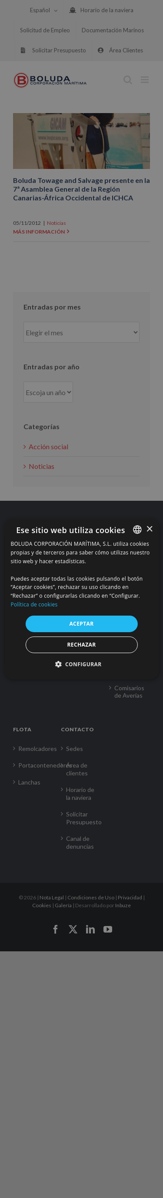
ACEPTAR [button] (81, 623)
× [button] (149, 529)
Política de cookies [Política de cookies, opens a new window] (33, 604)
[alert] (81, 599)
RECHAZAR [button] (81, 644)
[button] (82, 664)
